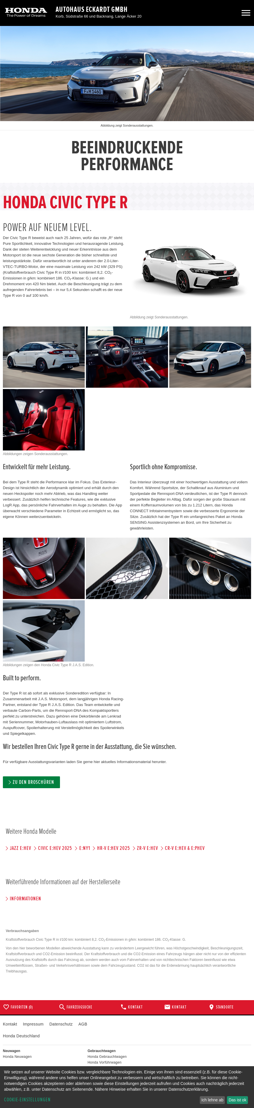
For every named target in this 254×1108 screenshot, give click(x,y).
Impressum (33, 1024)
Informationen (25, 899)
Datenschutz (61, 1024)
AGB (82, 1024)
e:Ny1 (84, 848)
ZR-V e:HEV (147, 848)
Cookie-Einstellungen (27, 1100)
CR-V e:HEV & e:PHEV (185, 848)
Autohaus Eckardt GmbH (92, 9)
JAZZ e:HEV (20, 848)
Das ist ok (237, 1100)
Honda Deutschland (21, 1036)
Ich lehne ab (212, 1100)
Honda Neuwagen (17, 1057)
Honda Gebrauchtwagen (107, 1057)
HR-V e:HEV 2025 (113, 848)
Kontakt (10, 1024)
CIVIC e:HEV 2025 (55, 848)
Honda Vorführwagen (105, 1062)
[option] (127, 104)
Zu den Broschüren (33, 782)
